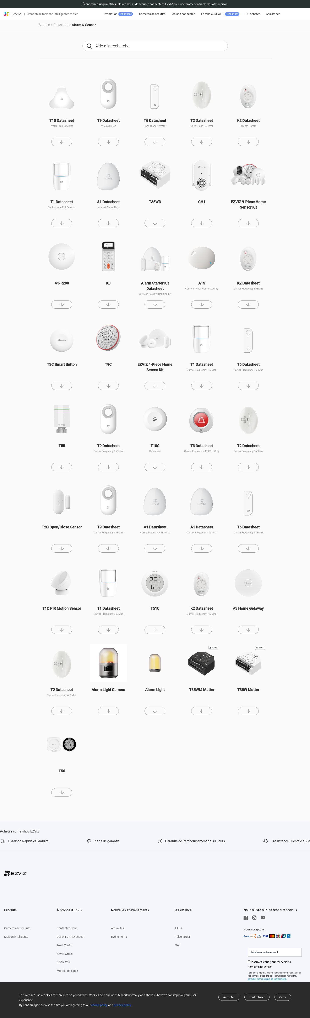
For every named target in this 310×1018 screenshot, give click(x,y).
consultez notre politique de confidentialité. (267, 979)
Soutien (44, 25)
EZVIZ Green (65, 953)
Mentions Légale (67, 970)
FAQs (178, 928)
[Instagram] (255, 918)
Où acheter (253, 14)
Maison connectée (183, 14)
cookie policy (99, 1005)
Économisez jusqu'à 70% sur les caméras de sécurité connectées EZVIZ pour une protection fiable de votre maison (155, 4)
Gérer (282, 997)
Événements (119, 936)
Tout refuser (257, 997)
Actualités (117, 928)
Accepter (229, 997)
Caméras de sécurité (152, 14)
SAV (177, 945)
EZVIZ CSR (63, 962)
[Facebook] (247, 918)
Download (61, 25)
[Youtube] (264, 918)
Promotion (118, 14)
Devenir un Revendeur (71, 936)
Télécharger (182, 936)
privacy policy (122, 1005)
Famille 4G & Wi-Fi (220, 14)
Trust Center (64, 945)
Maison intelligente (16, 936)
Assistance (273, 14)
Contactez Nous (67, 928)
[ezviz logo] (13, 14)
